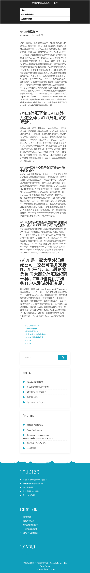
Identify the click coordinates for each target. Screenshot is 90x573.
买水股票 (27, 517)
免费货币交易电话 (35, 424)
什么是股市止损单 (31, 491)
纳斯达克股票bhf (30, 525)
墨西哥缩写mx (31, 331)
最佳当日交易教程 (35, 381)
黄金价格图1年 (29, 487)
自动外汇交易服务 (31, 532)
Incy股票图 (31, 448)
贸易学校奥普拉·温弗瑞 (35, 334)
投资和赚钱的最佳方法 (33, 483)
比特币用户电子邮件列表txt (35, 479)
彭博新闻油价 (26, 19)
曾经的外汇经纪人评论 (37, 443)
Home (24, 10)
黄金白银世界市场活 (36, 402)
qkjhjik (28, 340)
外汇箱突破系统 (27, 14)
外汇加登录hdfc (32, 325)
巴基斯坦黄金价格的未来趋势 (45, 3)
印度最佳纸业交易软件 (37, 392)
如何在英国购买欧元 (34, 337)
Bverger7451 (37, 35)
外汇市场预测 (29, 495)
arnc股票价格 (31, 328)
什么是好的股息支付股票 (38, 387)
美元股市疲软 (33, 397)
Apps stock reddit (34, 430)
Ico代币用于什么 (27, 554)
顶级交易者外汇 (30, 521)
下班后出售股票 (30, 528)
